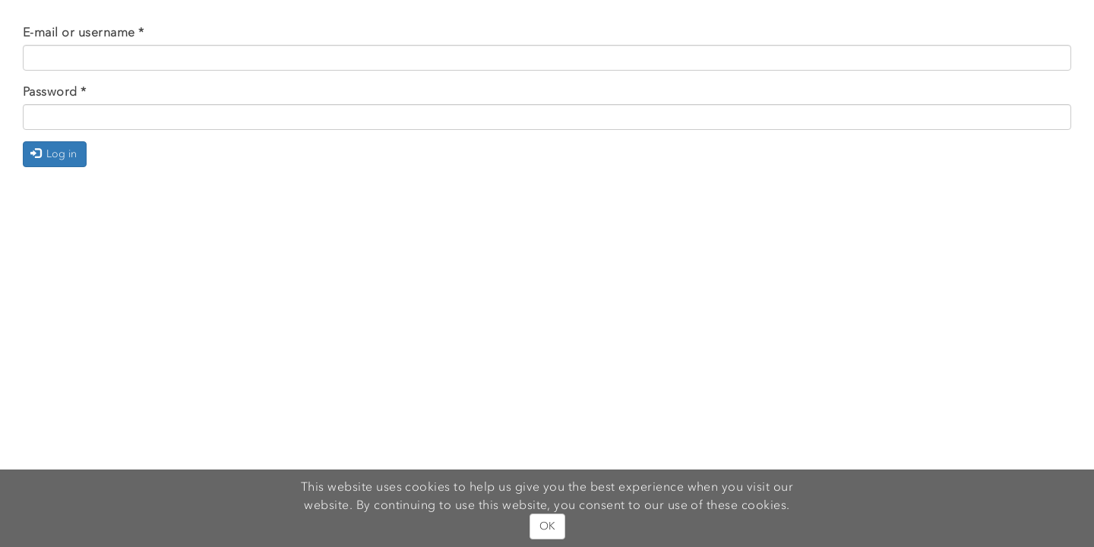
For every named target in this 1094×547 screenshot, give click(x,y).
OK (547, 526)
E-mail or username (83, 32)
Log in (53, 153)
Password (55, 91)
